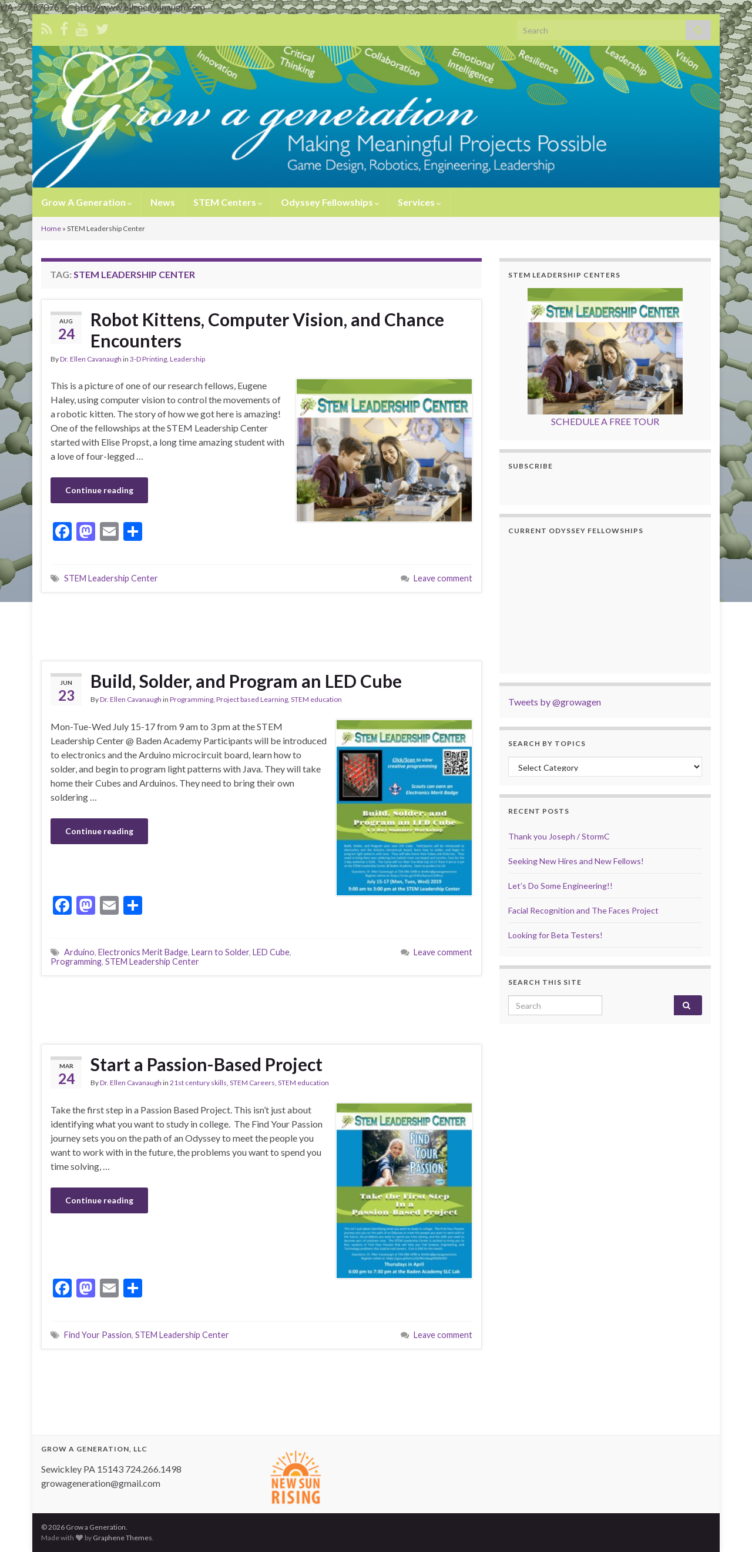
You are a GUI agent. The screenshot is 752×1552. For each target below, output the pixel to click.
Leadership (187, 358)
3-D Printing (148, 358)
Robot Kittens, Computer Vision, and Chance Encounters (267, 330)
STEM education (316, 699)
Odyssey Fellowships (330, 202)
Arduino (79, 952)
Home (51, 228)
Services (419, 202)
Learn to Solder (220, 952)
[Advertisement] (261, 625)
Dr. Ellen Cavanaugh (91, 358)
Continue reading (99, 490)
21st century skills (198, 1082)
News (162, 202)
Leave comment (443, 578)
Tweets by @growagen (554, 701)
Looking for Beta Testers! (555, 935)
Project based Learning (252, 699)
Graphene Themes (122, 1537)
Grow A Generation (86, 202)
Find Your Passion (98, 1335)
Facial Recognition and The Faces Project (583, 910)
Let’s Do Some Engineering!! (560, 886)
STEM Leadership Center (111, 578)
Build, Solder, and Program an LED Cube (246, 680)
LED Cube (271, 952)
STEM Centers (228, 202)
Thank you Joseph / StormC (559, 836)
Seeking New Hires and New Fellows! (576, 861)
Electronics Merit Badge (143, 952)
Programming (191, 699)
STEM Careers (252, 1082)
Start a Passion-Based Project (206, 1064)
